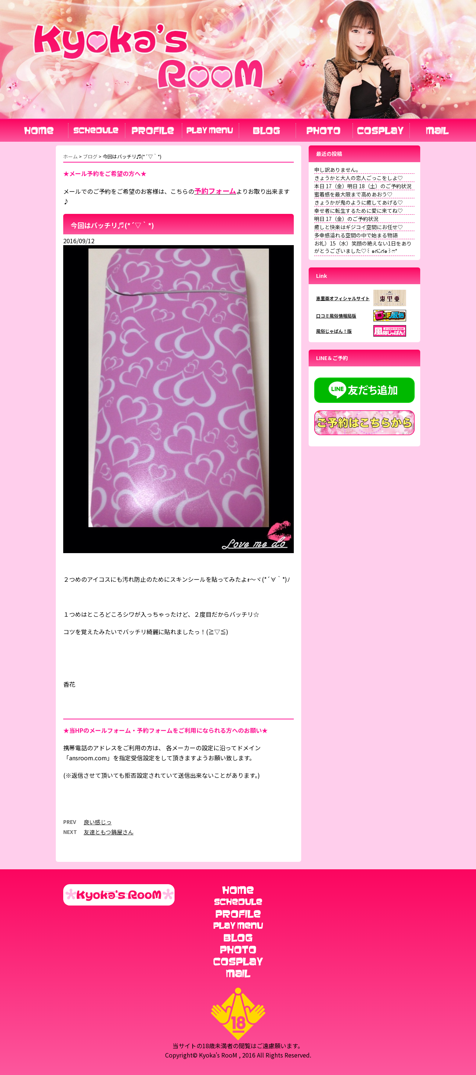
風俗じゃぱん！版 (334, 331)
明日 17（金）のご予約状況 (346, 218)
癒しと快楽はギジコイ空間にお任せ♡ (358, 227)
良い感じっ (98, 822)
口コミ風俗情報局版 (336, 315)
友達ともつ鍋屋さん (109, 832)
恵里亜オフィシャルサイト (343, 298)
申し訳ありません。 (337, 169)
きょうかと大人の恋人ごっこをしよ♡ (358, 178)
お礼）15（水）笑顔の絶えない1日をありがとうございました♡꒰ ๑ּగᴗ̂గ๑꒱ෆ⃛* (363, 247)
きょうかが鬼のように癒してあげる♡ (358, 202)
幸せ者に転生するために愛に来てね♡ (358, 210)
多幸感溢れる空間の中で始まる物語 (356, 235)
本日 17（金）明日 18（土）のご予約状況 (363, 186)
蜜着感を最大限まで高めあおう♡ (353, 194)
